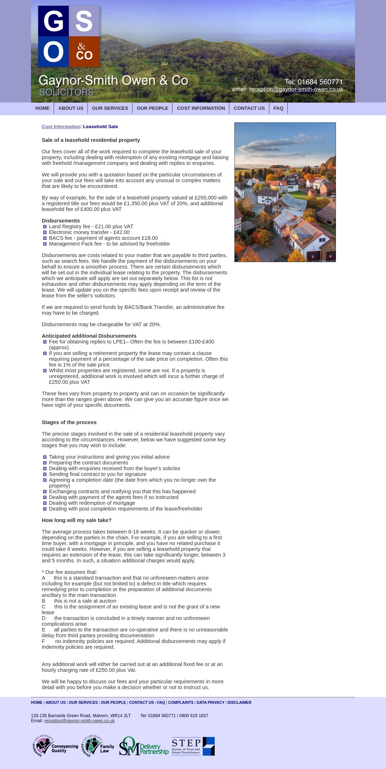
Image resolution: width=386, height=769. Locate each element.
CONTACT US (249, 108)
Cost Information (61, 126)
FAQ (278, 108)
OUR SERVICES (110, 108)
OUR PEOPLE (152, 108)
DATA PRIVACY (210, 702)
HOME (42, 108)
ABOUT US (71, 108)
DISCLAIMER (239, 702)
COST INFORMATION (201, 108)
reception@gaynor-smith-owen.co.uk (79, 720)
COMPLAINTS (180, 702)
